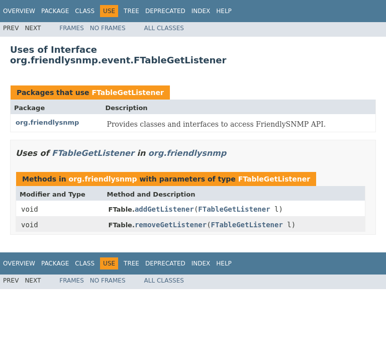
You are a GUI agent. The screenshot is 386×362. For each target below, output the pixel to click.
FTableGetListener (127, 92)
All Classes (164, 28)
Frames (71, 28)
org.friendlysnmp (47, 122)
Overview (19, 11)
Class (84, 11)
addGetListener (164, 209)
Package (55, 11)
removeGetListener (171, 225)
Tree (131, 11)
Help (224, 11)
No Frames (108, 28)
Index (201, 11)
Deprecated (165, 11)
